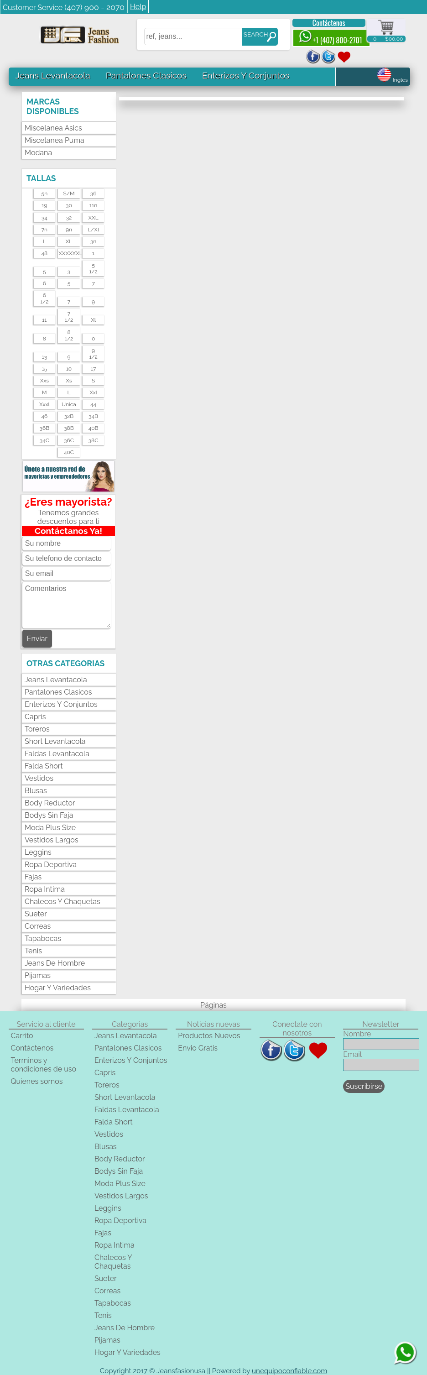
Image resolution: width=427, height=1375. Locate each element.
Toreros (37, 729)
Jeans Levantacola (53, 75)
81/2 (69, 335)
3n (93, 241)
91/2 (93, 353)
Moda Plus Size (50, 827)
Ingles (392, 80)
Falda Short (44, 766)
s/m (68, 193)
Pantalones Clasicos (146, 75)
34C (44, 440)
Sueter (36, 914)
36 (93, 193)
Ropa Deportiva (51, 864)
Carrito (21, 1035)
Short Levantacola (55, 741)
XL (69, 241)
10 (69, 369)
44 (93, 404)
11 (44, 320)
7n (44, 229)
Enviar (37, 638)
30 (69, 205)
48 (45, 253)
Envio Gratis (198, 1048)
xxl (93, 392)
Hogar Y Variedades (58, 987)
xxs (44, 380)
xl (93, 320)
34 (44, 217)
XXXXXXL (68, 253)
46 (44, 416)
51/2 (93, 268)
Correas (38, 926)
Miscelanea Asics (53, 128)
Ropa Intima (45, 889)
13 (44, 357)
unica (69, 404)
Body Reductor (50, 803)
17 (93, 369)
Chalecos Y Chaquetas (62, 901)
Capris (35, 716)
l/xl (93, 229)
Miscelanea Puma (54, 140)
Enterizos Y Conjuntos (245, 75)
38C (94, 440)
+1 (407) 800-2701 (330, 38)
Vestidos (39, 778)
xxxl (44, 404)
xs (69, 380)
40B (94, 428)
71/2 (69, 316)
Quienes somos (36, 1081)
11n (93, 205)
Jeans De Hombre (55, 963)
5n (45, 193)
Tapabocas (43, 938)
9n (69, 229)
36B (45, 428)
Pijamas (38, 975)
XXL (94, 217)
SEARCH (256, 34)
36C (69, 440)
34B (93, 416)
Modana (38, 152)
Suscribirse (363, 1086)
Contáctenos (328, 23)
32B (69, 416)
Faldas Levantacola (57, 753)
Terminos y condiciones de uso (43, 1064)
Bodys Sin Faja (49, 815)
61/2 (44, 298)
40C (69, 452)
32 (69, 217)
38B (69, 428)
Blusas (36, 790)
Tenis (33, 950)
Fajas (33, 877)
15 (44, 369)
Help (138, 6)
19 (44, 205)
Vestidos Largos (51, 840)
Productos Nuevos (209, 1035)
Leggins (38, 852)
